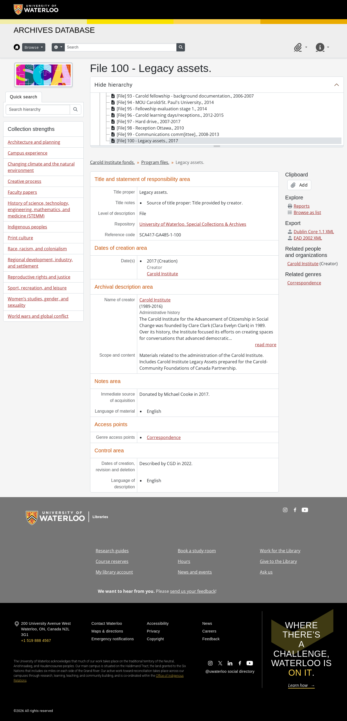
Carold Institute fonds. (112, 162)
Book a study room (197, 551)
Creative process (24, 181)
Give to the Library (278, 561)
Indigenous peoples (27, 227)
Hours (184, 561)
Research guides (112, 551)
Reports (298, 206)
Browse (32, 47)
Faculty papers (22, 192)
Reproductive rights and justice (39, 277)
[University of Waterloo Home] (36, 9)
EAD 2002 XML (304, 238)
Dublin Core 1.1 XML (310, 232)
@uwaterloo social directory (230, 671)
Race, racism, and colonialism (37, 249)
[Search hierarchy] (38, 109)
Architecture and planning (34, 142)
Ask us (266, 572)
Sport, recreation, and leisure (37, 288)
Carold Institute (162, 274)
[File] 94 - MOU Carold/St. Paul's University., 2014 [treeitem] (162, 102)
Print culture (20, 238)
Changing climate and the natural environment (41, 167)
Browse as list (304, 212)
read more (265, 345)
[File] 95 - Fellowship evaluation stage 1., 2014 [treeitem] (158, 109)
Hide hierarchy (114, 85)
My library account (114, 572)
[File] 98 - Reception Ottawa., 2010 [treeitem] (147, 128)
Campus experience (27, 153)
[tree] (217, 119)
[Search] (120, 47)
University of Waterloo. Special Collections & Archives (192, 224)
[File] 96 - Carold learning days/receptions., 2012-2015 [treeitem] (167, 115)
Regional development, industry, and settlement (40, 263)
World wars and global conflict (38, 316)
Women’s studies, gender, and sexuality (38, 302)
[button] (300, 47)
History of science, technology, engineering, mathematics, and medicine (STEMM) (39, 209)
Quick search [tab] (23, 97)
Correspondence (164, 437)
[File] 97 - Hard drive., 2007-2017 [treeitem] (145, 121)
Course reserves (112, 561)
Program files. (155, 162)
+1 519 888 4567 (36, 640)
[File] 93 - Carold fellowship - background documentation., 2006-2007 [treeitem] (182, 96)
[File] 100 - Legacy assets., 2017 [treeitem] (144, 141)
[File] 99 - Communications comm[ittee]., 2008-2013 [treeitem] (164, 134)
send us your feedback (192, 591)
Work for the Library (280, 551)
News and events (195, 572)
